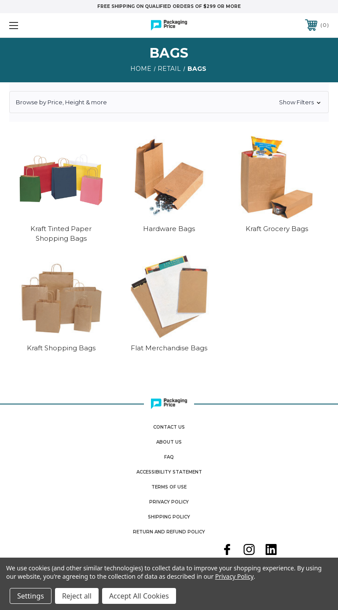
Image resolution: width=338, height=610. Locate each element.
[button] (169, 102)
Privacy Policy (169, 502)
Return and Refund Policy (169, 532)
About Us (169, 442)
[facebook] (227, 550)
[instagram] (249, 550)
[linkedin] (271, 550)
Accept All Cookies (139, 596)
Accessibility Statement (169, 472)
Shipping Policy (169, 517)
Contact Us (169, 427)
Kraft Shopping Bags (61, 348)
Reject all (77, 596)
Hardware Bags (169, 228)
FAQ (169, 457)
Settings (30, 596)
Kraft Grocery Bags (277, 228)
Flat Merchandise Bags (169, 348)
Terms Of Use (169, 487)
